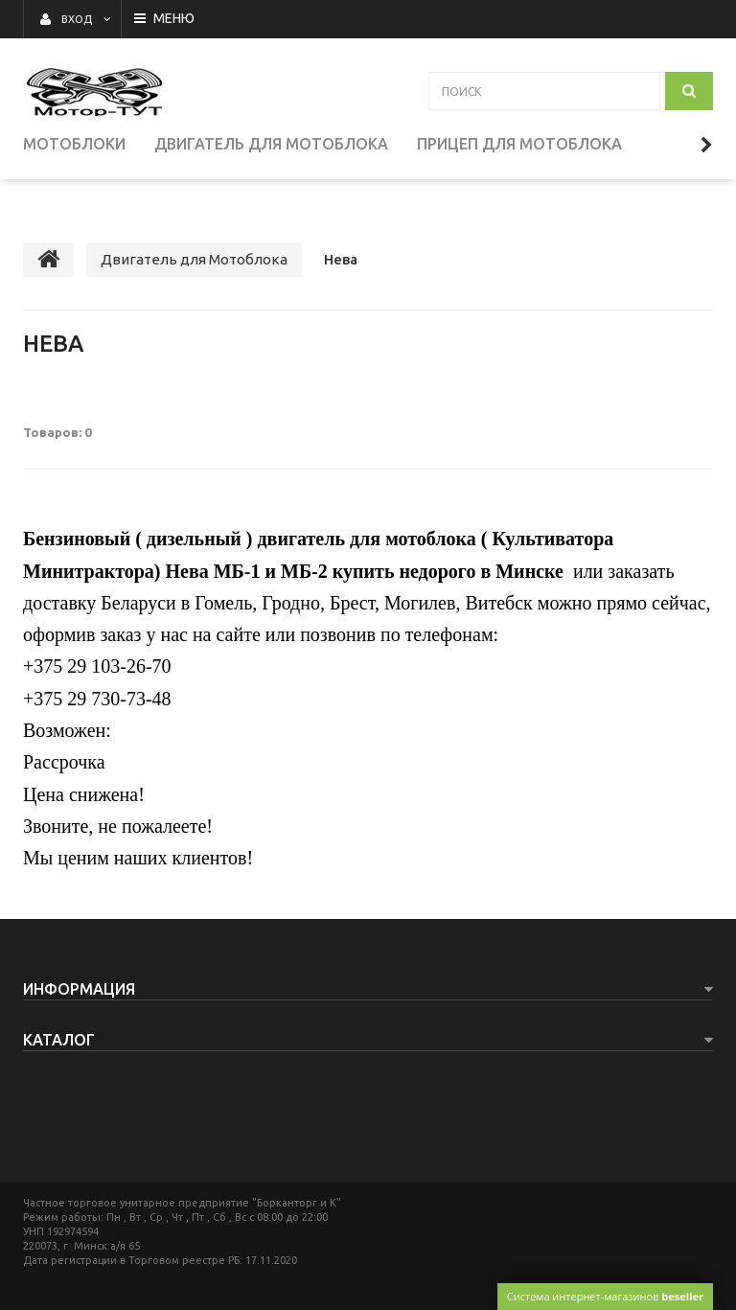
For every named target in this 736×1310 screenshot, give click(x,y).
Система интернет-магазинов (605, 1296)
